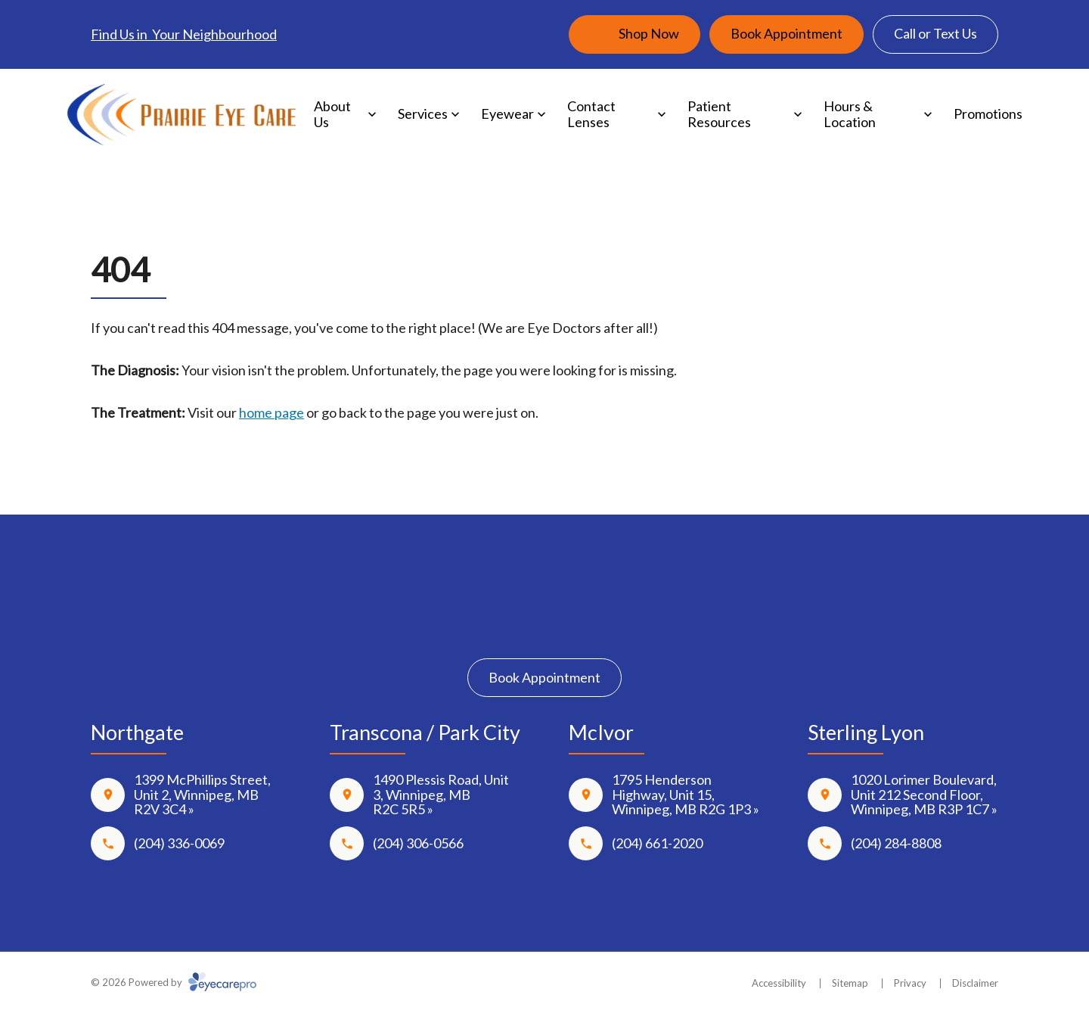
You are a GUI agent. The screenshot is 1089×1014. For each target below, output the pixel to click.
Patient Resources (719, 114)
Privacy (910, 983)
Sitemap (850, 983)
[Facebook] (500, 623)
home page (271, 412)
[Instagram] (545, 623)
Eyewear (507, 113)
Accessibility (779, 983)
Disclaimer (975, 983)
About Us (332, 114)
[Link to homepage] (181, 114)
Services (423, 113)
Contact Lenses (591, 114)
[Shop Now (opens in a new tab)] (634, 34)
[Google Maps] (589, 623)
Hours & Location (850, 114)
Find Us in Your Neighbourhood (184, 34)
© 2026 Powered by (173, 982)
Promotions (988, 113)
